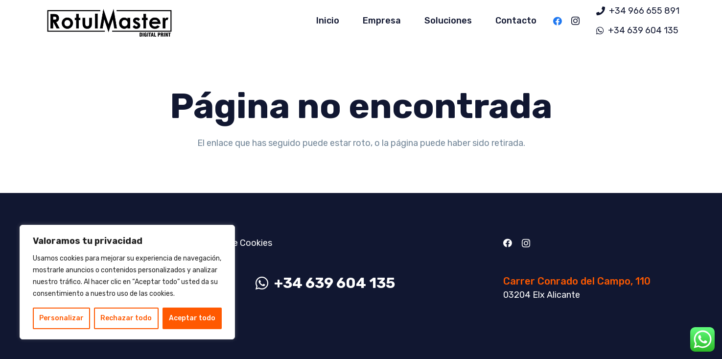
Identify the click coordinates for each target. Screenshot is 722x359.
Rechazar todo (126, 318)
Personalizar (61, 318)
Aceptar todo (192, 318)
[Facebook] (557, 21)
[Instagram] (575, 21)
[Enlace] (109, 21)
